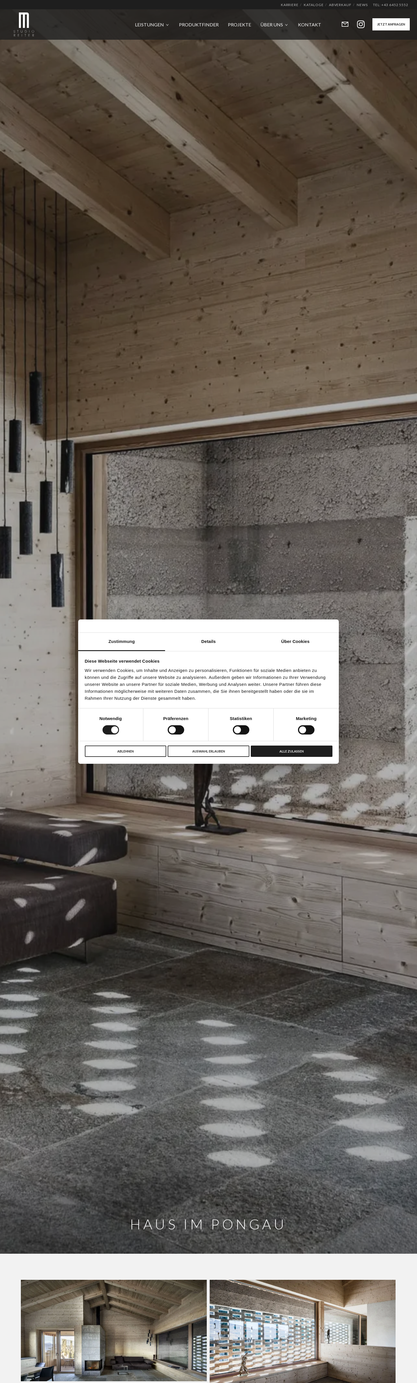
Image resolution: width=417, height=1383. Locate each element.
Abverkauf (340, 5)
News (362, 5)
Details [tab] (208, 641)
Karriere (290, 5)
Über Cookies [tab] (295, 641)
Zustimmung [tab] (122, 641)
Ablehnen (125, 751)
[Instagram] (357, 24)
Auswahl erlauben (208, 751)
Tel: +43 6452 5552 (390, 5)
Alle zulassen (291, 751)
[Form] (341, 24)
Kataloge (313, 5)
